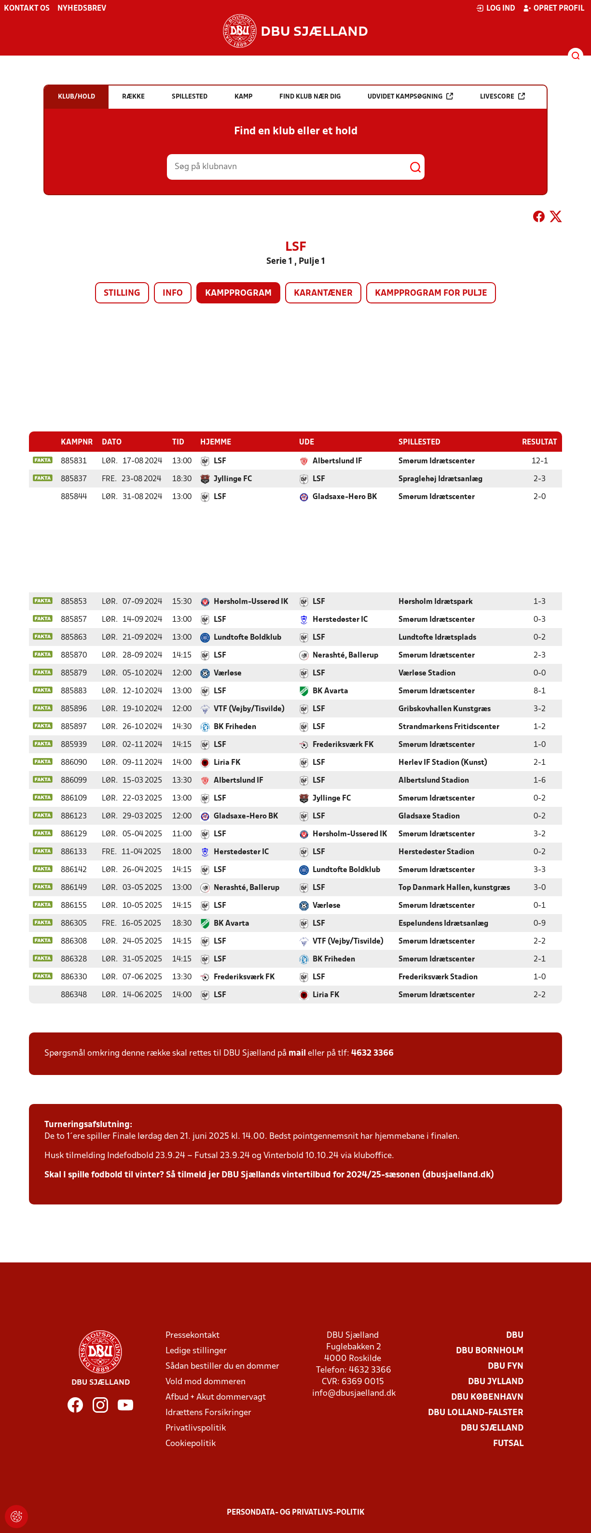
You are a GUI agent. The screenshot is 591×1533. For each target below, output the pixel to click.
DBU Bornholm (489, 1351)
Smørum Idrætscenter (437, 461)
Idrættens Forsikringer (208, 1412)
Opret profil (553, 8)
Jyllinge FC (233, 478)
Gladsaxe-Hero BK (345, 496)
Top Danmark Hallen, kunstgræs (454, 887)
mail (297, 1053)
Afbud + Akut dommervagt (215, 1397)
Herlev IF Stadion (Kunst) (443, 762)
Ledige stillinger (196, 1351)
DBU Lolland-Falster (475, 1412)
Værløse (228, 673)
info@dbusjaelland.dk (354, 1393)
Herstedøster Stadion (436, 851)
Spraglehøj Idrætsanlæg (440, 478)
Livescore (502, 96)
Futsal (508, 1443)
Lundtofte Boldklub (247, 637)
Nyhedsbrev (81, 8)
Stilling (122, 293)
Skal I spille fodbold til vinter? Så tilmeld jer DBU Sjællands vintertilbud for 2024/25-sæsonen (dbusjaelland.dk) (269, 1175)
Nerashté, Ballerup (345, 655)
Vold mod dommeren (205, 1381)
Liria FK (227, 762)
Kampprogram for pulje (431, 293)
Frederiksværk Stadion (438, 977)
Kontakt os (27, 8)
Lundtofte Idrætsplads (437, 637)
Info (173, 293)
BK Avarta (330, 691)
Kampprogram (238, 293)
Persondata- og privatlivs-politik (296, 1512)
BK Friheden (235, 726)
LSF (220, 461)
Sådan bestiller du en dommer (222, 1366)
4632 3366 (372, 1053)
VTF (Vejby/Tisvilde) (249, 708)
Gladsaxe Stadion (429, 816)
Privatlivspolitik (195, 1428)
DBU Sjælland (492, 1428)
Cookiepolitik (190, 1443)
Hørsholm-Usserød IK (251, 601)
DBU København (487, 1397)
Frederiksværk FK (343, 744)
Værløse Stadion (427, 673)
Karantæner (323, 293)
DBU (514, 1335)
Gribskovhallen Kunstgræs (445, 708)
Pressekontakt (192, 1335)
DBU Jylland (495, 1381)
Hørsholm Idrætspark (436, 601)
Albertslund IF (337, 461)
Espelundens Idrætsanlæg (443, 923)
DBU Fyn (505, 1366)
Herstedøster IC (340, 619)
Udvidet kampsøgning (410, 96)
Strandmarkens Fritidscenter (449, 726)
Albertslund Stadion (434, 780)
